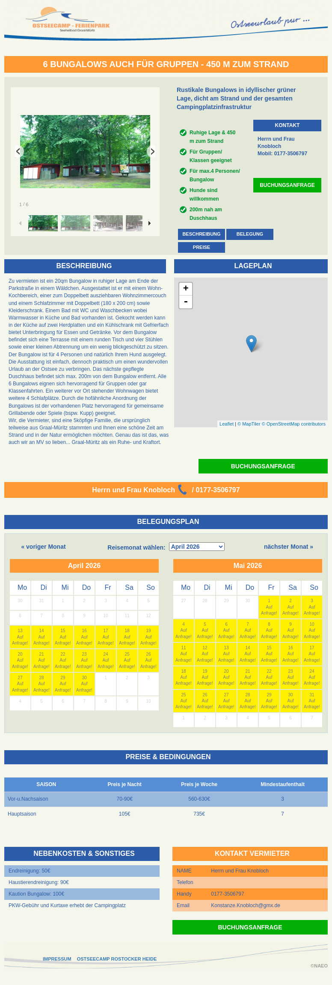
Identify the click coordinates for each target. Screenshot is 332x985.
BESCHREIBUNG (201, 234)
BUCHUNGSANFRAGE (287, 185)
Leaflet (226, 423)
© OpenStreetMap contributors (294, 423)
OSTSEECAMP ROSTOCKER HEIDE (117, 958)
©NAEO (319, 965)
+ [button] (186, 289)
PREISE (201, 247)
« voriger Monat (43, 546)
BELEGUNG (250, 234)
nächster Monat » (288, 546)
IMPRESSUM (57, 958)
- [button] (186, 302)
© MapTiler (249, 423)
